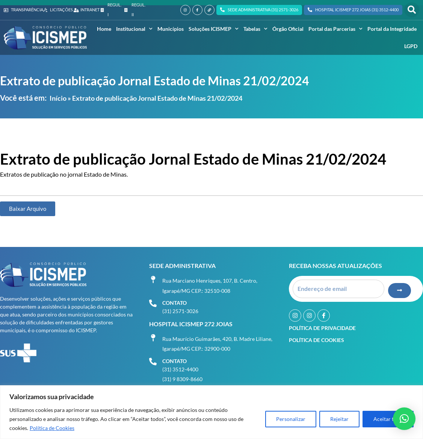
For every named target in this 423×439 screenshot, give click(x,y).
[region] (211, 412)
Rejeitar (339, 419)
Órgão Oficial (288, 29)
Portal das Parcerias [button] (335, 29)
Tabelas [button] (255, 29)
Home (104, 29)
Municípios (170, 29)
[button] (411, 9)
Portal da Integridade (392, 29)
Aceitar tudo (388, 419)
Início (58, 98)
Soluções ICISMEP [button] (214, 29)
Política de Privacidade (322, 327)
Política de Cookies (52, 428)
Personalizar (290, 419)
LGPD (410, 46)
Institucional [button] (134, 29)
